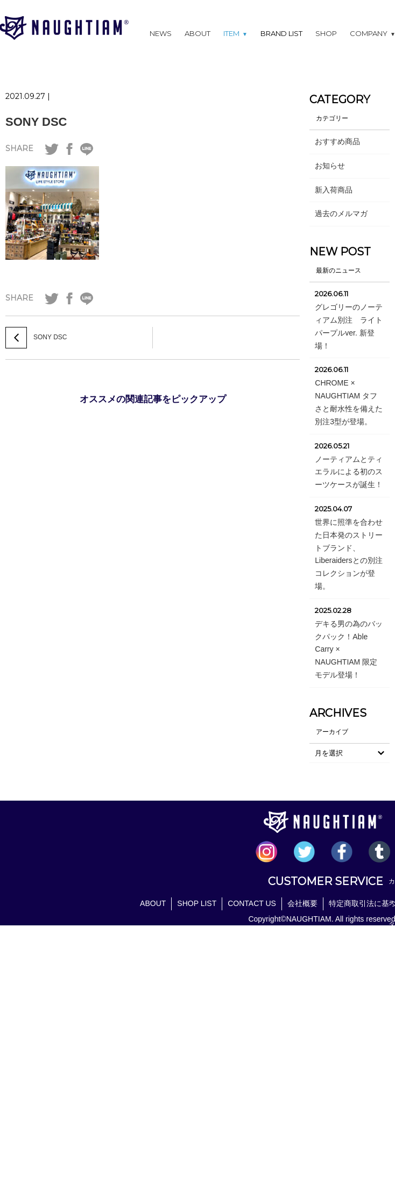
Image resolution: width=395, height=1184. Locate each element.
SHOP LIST (196, 903)
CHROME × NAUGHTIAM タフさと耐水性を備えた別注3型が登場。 (349, 402)
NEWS (161, 33)
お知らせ (330, 165)
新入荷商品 (333, 190)
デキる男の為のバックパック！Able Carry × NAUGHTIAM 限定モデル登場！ (349, 649)
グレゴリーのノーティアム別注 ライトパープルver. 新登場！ (349, 326)
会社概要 (302, 903)
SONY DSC (36, 122)
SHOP (326, 33)
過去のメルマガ (341, 213)
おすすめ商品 (337, 141)
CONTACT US (252, 903)
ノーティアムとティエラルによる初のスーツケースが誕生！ (349, 472)
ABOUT (197, 33)
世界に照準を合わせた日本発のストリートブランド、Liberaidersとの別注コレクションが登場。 (349, 554)
